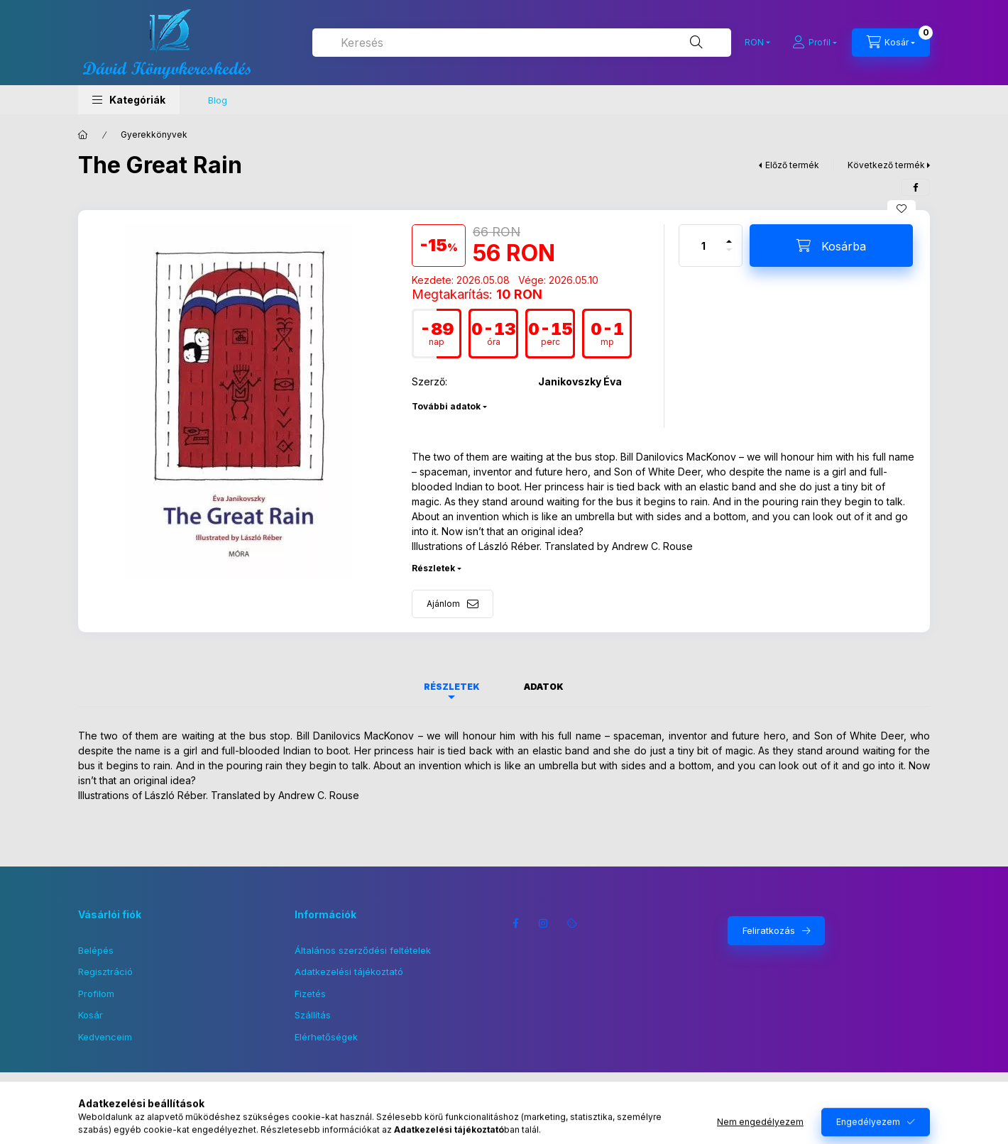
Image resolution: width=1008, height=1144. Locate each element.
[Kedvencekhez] (901, 208)
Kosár (90, 1015)
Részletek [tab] (452, 686)
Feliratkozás (769, 930)
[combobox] (521, 42)
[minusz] (729, 256)
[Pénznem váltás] (754, 43)
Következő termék (886, 165)
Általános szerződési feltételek (363, 950)
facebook (515, 923)
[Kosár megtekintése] (891, 42)
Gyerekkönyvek (154, 134)
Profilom (96, 993)
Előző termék (792, 165)
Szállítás (313, 1015)
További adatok (446, 406)
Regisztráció (105, 971)
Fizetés (310, 993)
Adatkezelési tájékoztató (349, 971)
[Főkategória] (83, 134)
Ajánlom (443, 603)
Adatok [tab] (544, 686)
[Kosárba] (831, 245)
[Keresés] (696, 42)
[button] (129, 99)
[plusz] (729, 235)
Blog (217, 100)
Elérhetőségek (326, 1037)
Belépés (96, 950)
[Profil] (814, 42)
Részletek (433, 568)
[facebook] (916, 187)
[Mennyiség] (703, 245)
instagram (544, 923)
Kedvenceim (105, 1037)
